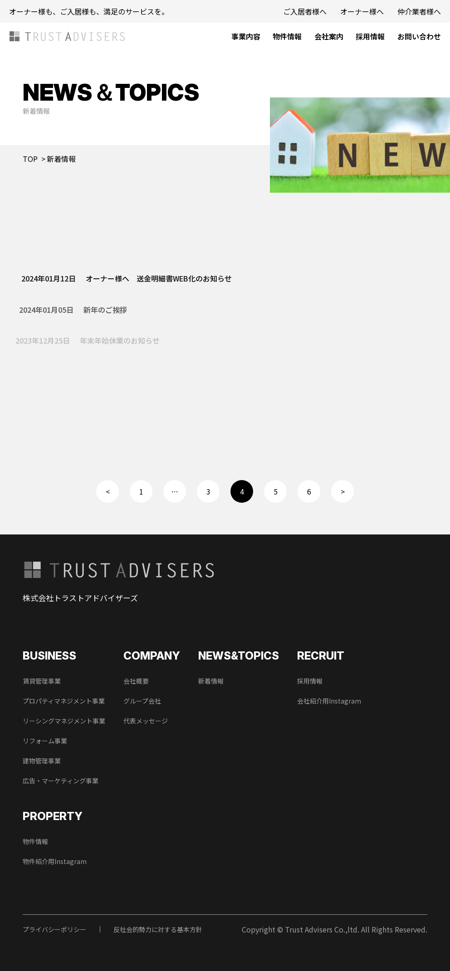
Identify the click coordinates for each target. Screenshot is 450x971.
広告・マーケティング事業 (60, 780)
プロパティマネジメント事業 (64, 701)
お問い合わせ (419, 36)
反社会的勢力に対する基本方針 (157, 929)
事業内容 (245, 36)
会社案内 (328, 36)
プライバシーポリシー (54, 929)
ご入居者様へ (305, 11)
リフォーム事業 (45, 741)
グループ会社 (142, 701)
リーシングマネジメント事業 (64, 721)
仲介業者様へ (419, 11)
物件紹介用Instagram (55, 861)
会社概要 (136, 681)
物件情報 (287, 36)
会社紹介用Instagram (329, 701)
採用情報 (370, 36)
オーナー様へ (362, 11)
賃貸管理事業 (42, 681)
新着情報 (211, 681)
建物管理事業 (42, 760)
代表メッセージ (145, 721)
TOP (30, 159)
